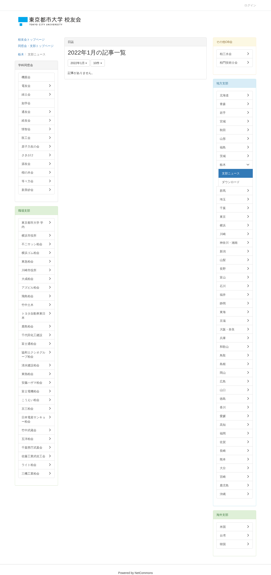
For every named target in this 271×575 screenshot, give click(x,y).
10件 (97, 63)
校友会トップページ (31, 39)
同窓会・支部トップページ (36, 46)
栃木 (21, 54)
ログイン (250, 5)
